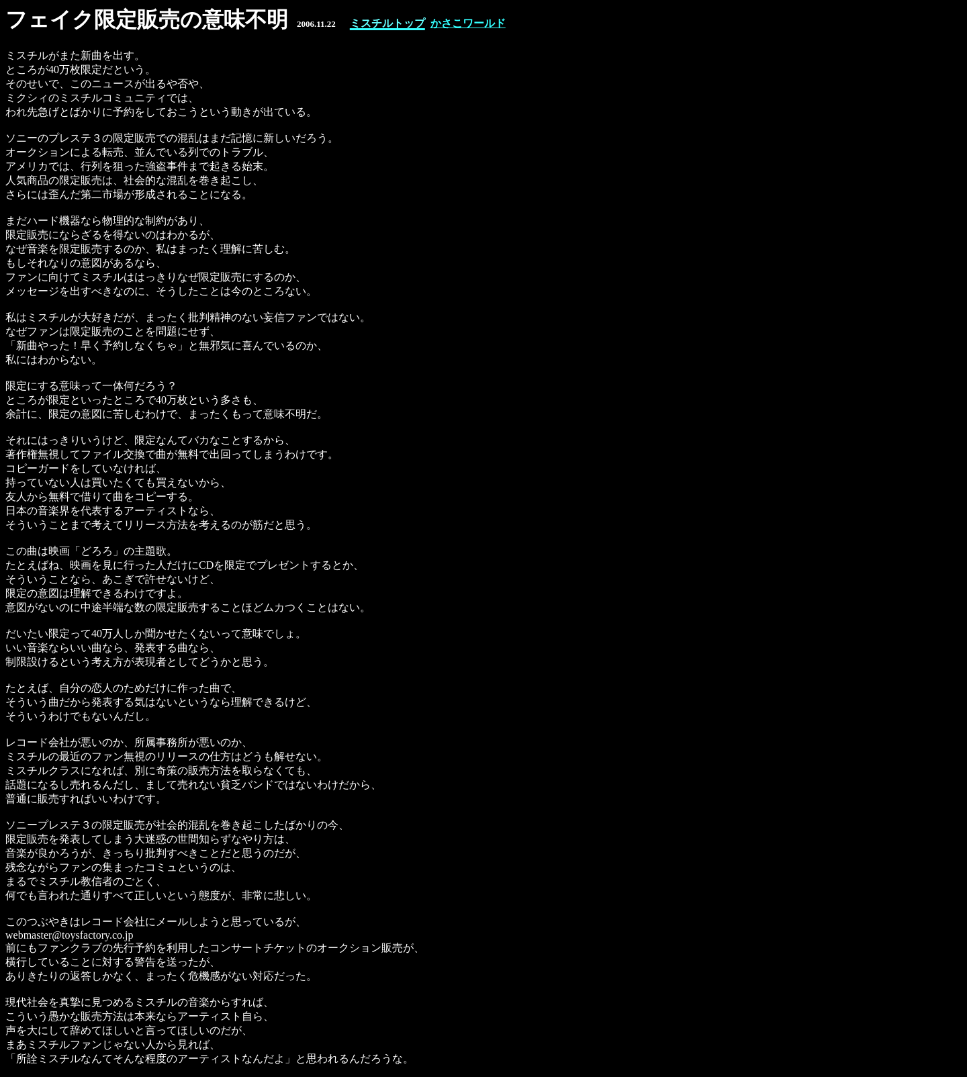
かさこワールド (468, 23)
